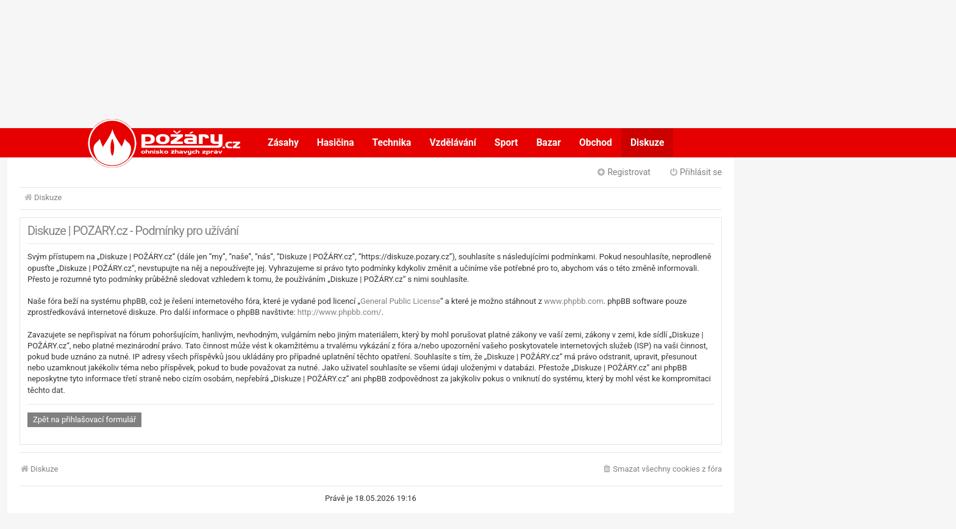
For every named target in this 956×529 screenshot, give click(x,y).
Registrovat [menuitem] (623, 172)
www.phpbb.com (573, 301)
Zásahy (283, 142)
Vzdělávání (452, 142)
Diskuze (647, 142)
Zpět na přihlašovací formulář (84, 419)
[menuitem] (662, 469)
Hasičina (335, 142)
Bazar (549, 142)
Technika (392, 142)
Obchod (595, 142)
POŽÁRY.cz (151, 142)
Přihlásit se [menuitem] (695, 172)
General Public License (400, 301)
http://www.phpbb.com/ (340, 312)
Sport (506, 142)
